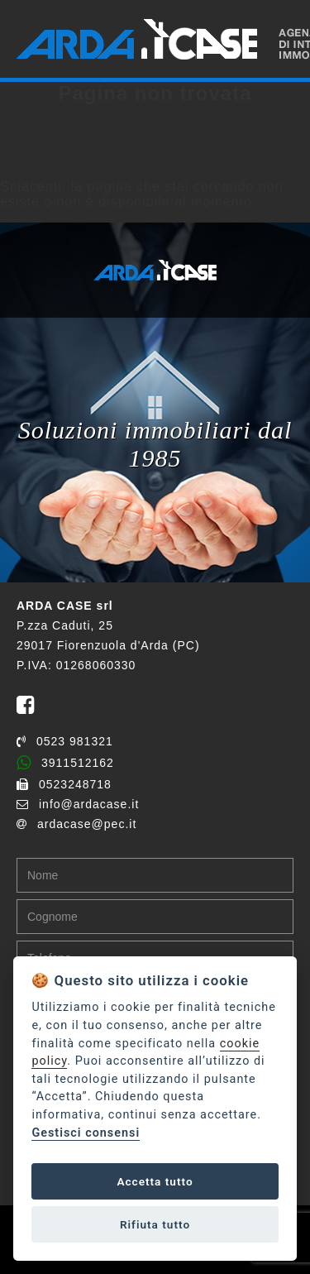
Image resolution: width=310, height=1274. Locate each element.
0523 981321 (65, 741)
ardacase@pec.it (76, 824)
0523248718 (64, 784)
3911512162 (65, 762)
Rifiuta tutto (155, 1224)
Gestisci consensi (85, 1133)
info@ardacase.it (78, 804)
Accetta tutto (155, 1181)
